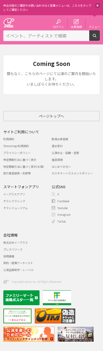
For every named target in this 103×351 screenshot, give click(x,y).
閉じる (97, 5)
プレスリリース (13, 249)
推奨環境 (57, 160)
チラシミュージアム (15, 208)
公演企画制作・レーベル (18, 270)
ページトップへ (51, 116)
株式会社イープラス (15, 242)
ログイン (58, 26)
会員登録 (76, 26)
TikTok (61, 221)
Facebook (63, 201)
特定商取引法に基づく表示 (19, 160)
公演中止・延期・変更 (65, 153)
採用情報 (8, 256)
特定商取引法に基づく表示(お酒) (23, 166)
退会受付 (57, 146)
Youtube (62, 208)
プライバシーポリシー (17, 153)
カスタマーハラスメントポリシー (72, 173)
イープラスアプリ (14, 194)
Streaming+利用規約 (16, 146)
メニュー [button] (94, 26)
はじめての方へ (61, 166)
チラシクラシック (14, 201)
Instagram (64, 214)
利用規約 (8, 139)
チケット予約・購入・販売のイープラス (8, 23)
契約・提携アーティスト (18, 263)
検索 (99, 38)
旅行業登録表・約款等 (17, 173)
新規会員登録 (60, 139)
